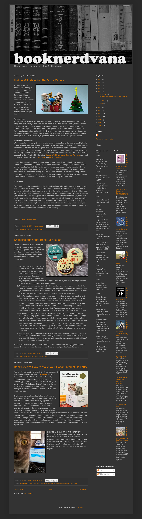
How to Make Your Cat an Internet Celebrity (41, 483)
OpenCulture (40, 157)
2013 (100, 107)
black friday (23, 356)
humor (41, 356)
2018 (100, 79)
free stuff (27, 229)
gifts (32, 229)
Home (51, 490)
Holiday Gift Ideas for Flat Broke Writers (39, 80)
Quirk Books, (43, 374)
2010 (100, 117)
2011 (100, 113)
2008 (100, 123)
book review (23, 483)
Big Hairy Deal (121, 357)
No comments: (39, 226)
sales (45, 356)
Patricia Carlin (64, 483)
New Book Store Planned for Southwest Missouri (121, 380)
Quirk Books (73, 483)
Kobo (67, 155)
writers (42, 229)
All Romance (75, 155)
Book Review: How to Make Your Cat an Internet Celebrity (50, 367)
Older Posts (83, 490)
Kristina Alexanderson (27, 220)
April (101, 104)
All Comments (103, 474)
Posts (100, 470)
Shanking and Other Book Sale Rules (37, 239)
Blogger (80, 507)
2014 (100, 91)
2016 (100, 85)
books (22, 229)
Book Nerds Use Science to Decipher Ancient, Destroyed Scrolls (122, 192)
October (103, 101)
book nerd (31, 356)
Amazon (61, 155)
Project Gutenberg (56, 157)
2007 (100, 126)
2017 (100, 82)
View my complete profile (104, 139)
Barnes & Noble (52, 155)
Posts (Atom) (27, 493)
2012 (100, 110)
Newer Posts (19, 490)
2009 (100, 120)
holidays (36, 229)
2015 (100, 88)
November (104, 94)
